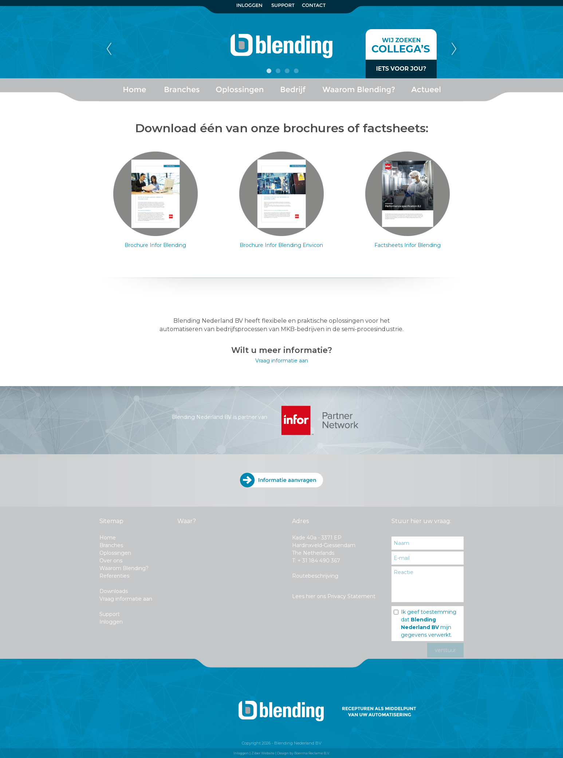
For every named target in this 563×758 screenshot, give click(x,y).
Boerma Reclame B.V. (312, 753)
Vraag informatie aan (281, 360)
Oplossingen (115, 553)
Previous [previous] (109, 49)
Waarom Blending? (124, 568)
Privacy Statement (351, 596)
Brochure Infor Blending (155, 245)
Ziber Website (263, 753)
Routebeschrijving (315, 576)
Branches (111, 545)
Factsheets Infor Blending (407, 245)
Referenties (114, 576)
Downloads (113, 591)
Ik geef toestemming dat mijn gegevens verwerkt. (428, 623)
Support (109, 614)
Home (107, 537)
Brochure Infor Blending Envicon (281, 245)
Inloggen (111, 621)
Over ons (110, 560)
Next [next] (454, 49)
